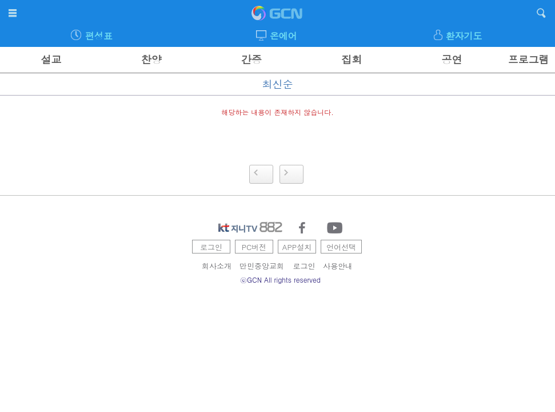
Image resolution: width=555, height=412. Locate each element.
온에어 (283, 35)
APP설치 (297, 246)
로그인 (211, 246)
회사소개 (216, 265)
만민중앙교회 (261, 265)
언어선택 (341, 246)
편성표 (99, 35)
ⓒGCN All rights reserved (280, 279)
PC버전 (254, 246)
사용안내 (338, 265)
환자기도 (464, 35)
